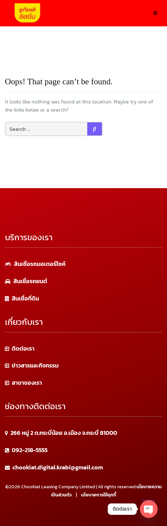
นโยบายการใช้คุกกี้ (98, 494)
